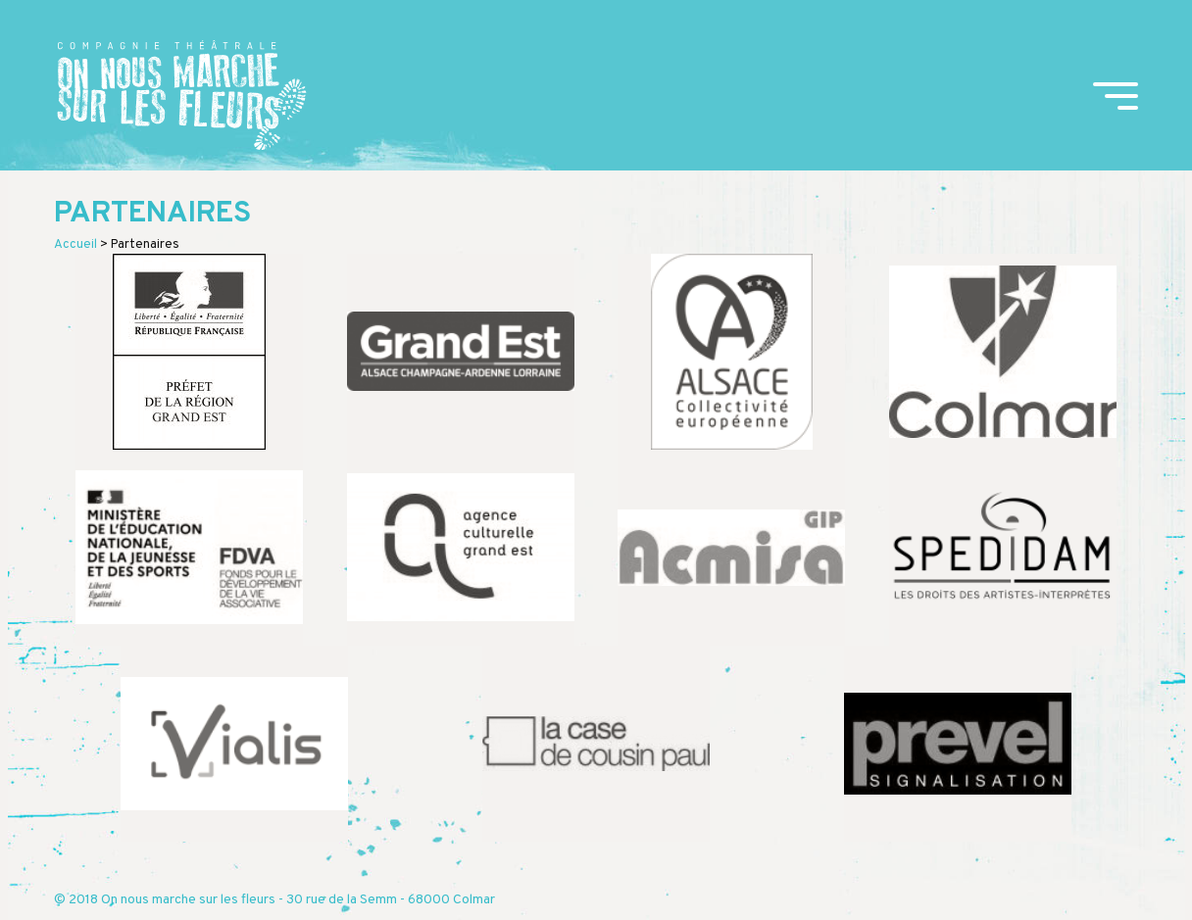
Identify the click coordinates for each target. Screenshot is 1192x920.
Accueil (75, 245)
